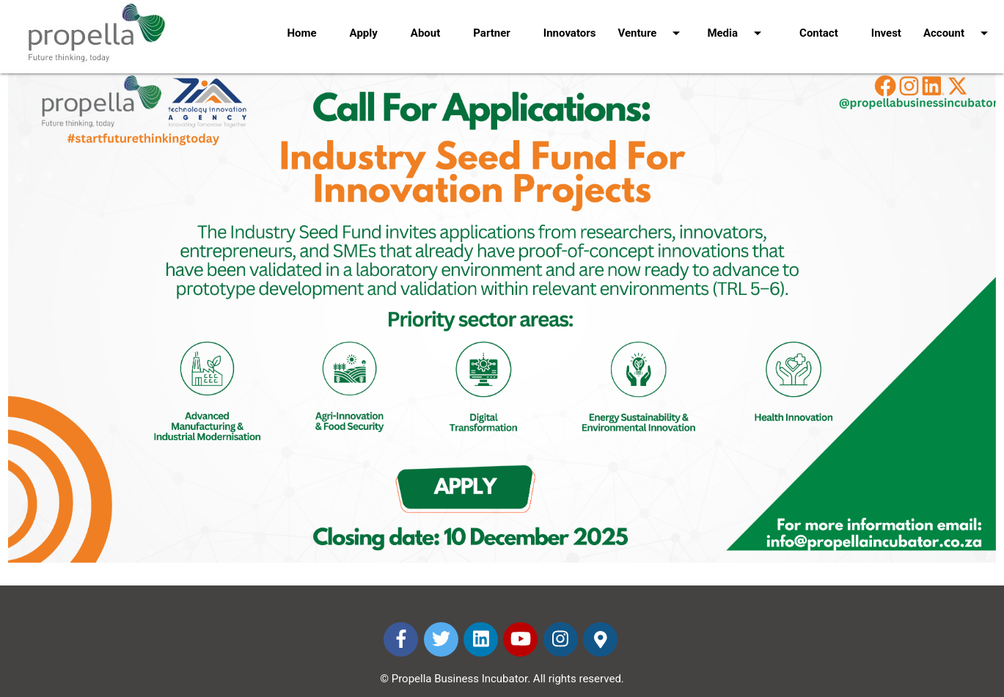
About (425, 33)
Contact (818, 33)
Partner (491, 33)
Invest (886, 33)
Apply (364, 33)
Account (958, 23)
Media (736, 23)
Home (301, 33)
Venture (651, 23)
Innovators (569, 33)
